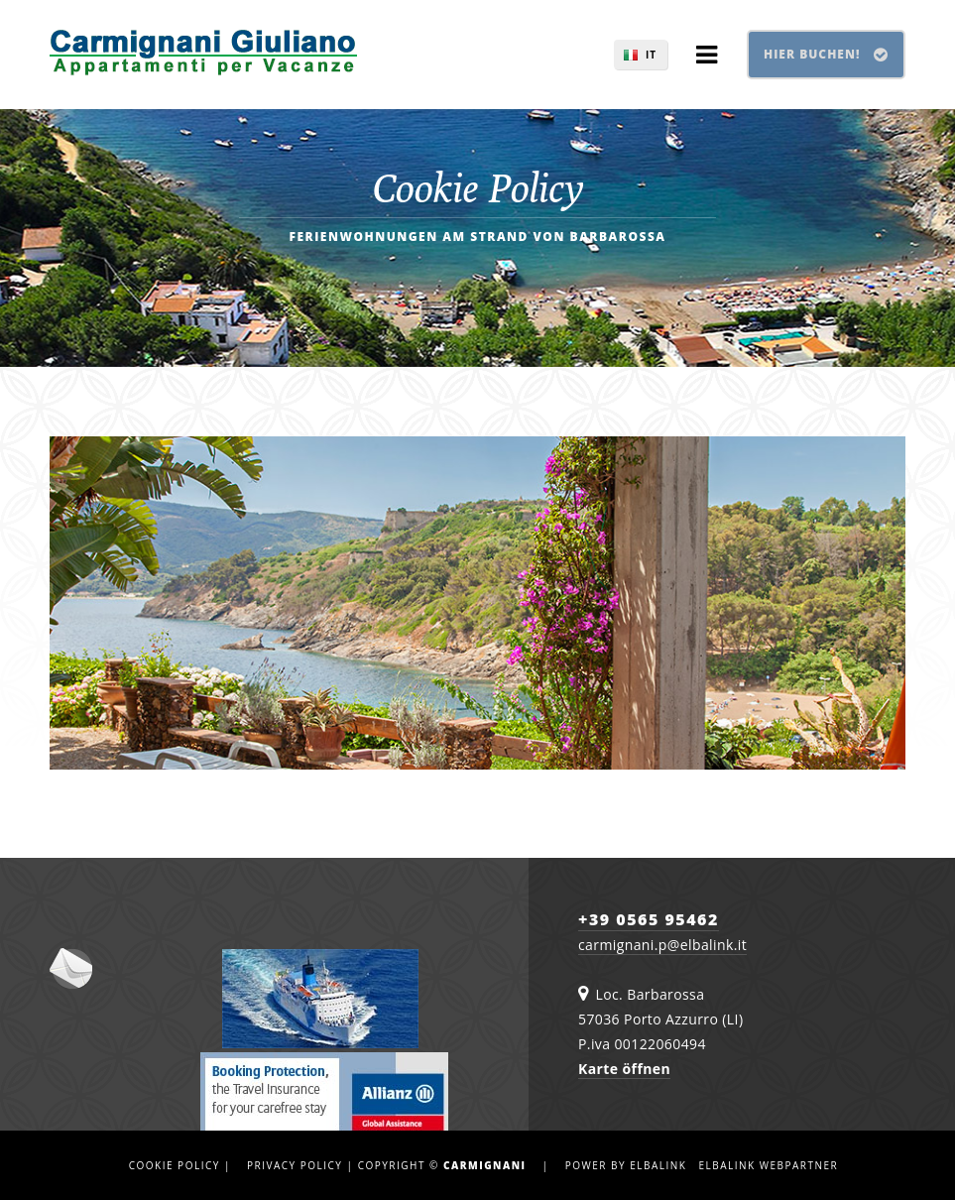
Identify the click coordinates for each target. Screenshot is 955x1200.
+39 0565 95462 (648, 919)
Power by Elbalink (626, 1165)
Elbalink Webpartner (768, 1165)
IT (651, 54)
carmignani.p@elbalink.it (662, 944)
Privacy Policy (294, 1165)
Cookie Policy (174, 1165)
